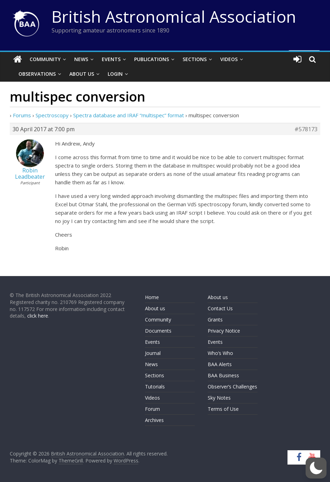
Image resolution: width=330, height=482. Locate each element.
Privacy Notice (224, 330)
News (81, 59)
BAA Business (223, 375)
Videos (229, 59)
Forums (22, 115)
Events (111, 59)
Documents (158, 330)
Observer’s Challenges (232, 386)
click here (37, 315)
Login (115, 74)
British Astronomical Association (174, 16)
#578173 (305, 129)
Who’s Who (220, 353)
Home (152, 297)
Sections (195, 59)
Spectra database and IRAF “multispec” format (128, 115)
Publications (151, 59)
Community (45, 59)
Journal (153, 353)
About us (155, 308)
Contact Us (220, 308)
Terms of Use (223, 409)
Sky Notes (219, 397)
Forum (152, 409)
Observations (37, 74)
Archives (154, 420)
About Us (81, 74)
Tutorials (155, 386)
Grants (215, 319)
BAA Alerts (220, 364)
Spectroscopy (52, 115)
